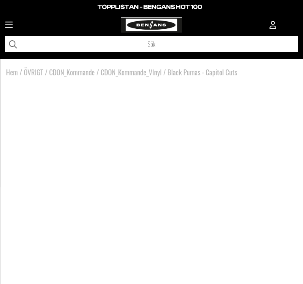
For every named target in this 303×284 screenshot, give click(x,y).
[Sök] (151, 44)
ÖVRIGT (33, 72)
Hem (12, 72)
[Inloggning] (273, 25)
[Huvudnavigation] (9, 26)
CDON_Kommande (72, 72)
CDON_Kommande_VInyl (131, 72)
